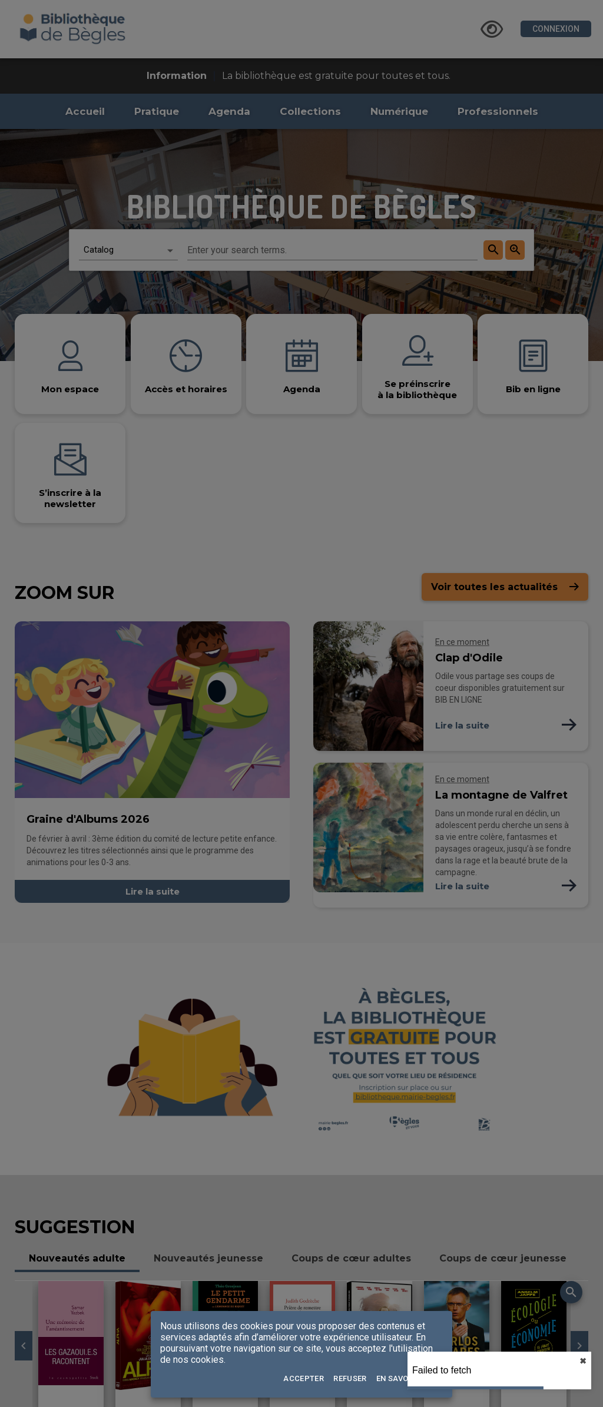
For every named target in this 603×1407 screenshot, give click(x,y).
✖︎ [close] (583, 1361)
